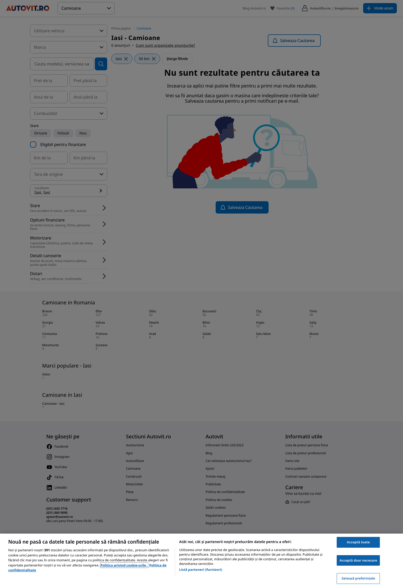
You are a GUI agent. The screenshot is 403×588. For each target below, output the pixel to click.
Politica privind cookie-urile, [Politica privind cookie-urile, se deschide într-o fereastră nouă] (124, 565)
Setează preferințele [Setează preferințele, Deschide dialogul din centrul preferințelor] (358, 578)
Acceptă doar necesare (358, 560)
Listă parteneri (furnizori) (200, 569)
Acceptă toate (358, 542)
